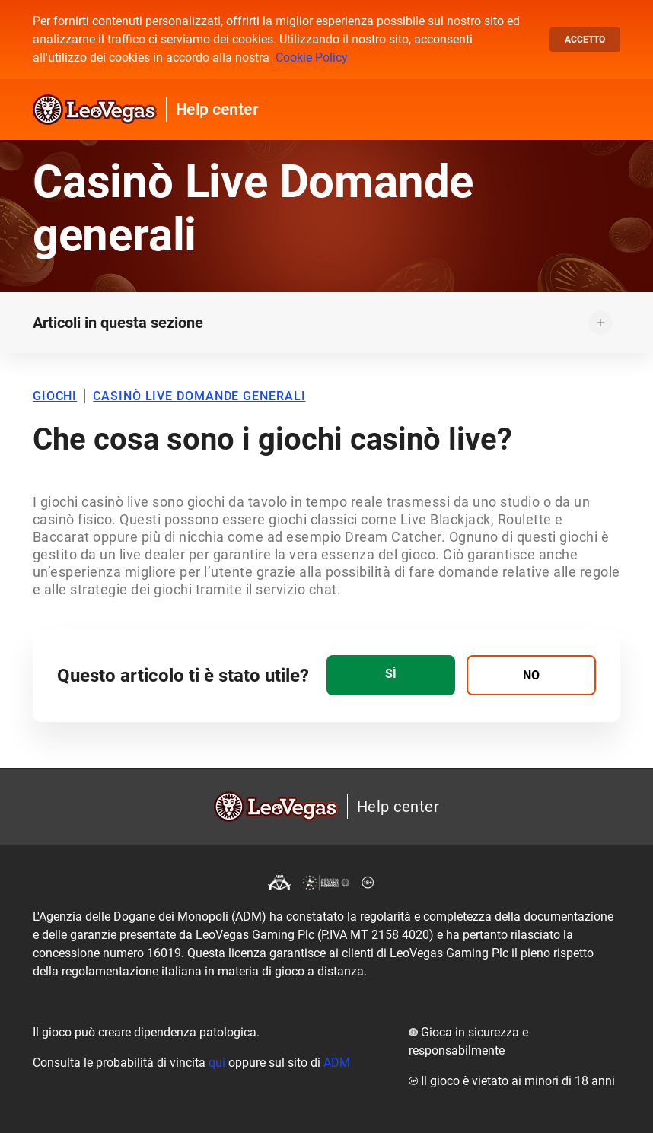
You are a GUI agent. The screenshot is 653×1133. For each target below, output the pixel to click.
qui (217, 1062)
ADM (336, 1062)
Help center (217, 109)
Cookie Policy (312, 57)
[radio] (390, 675)
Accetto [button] (585, 39)
